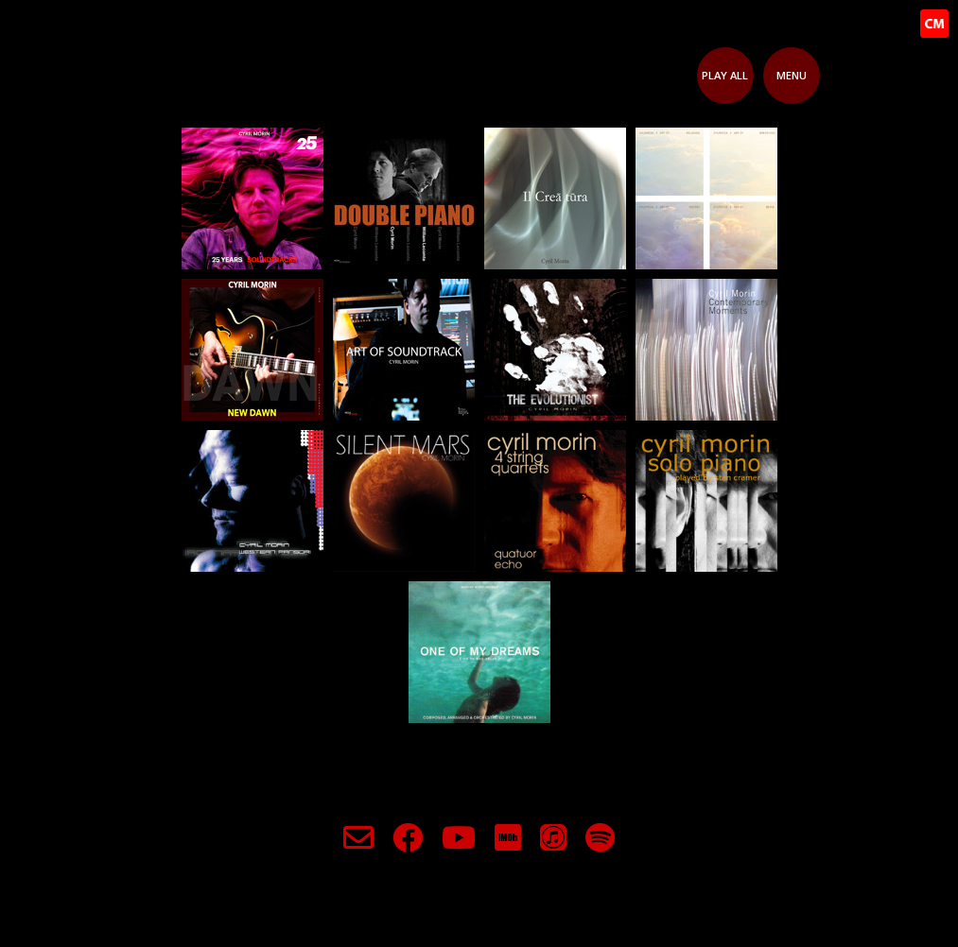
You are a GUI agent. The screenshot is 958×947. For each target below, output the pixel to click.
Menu (791, 75)
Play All (725, 75)
